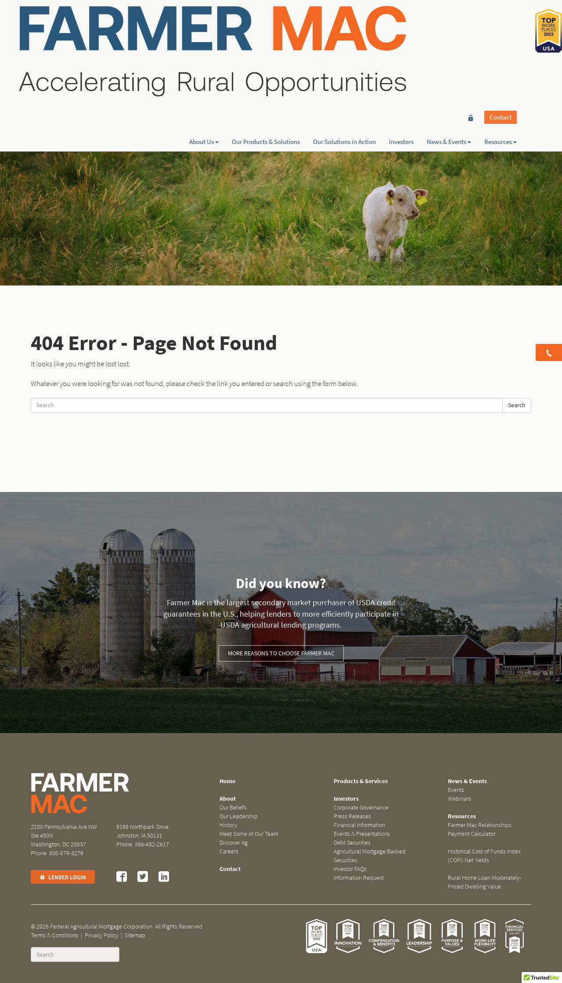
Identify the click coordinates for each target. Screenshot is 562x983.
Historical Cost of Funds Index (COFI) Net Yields (484, 855)
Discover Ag (234, 842)
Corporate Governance (361, 807)
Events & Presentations (362, 834)
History (228, 825)
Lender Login (63, 877)
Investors (401, 38)
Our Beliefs (233, 807)
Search (517, 405)
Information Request (359, 878)
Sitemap (135, 935)
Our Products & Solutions (266, 38)
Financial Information (359, 825)
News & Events (449, 38)
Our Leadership (239, 816)
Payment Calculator (471, 834)
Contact (501, 22)
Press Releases (352, 816)
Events (456, 790)
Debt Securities (352, 842)
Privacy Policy (101, 935)
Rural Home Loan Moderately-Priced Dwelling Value (484, 882)
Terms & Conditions (54, 935)
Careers (229, 851)
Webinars (459, 799)
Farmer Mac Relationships (480, 825)
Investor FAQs (350, 869)
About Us (204, 38)
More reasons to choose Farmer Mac (281, 653)
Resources (500, 38)
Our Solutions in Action (344, 38)
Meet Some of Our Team (249, 834)
